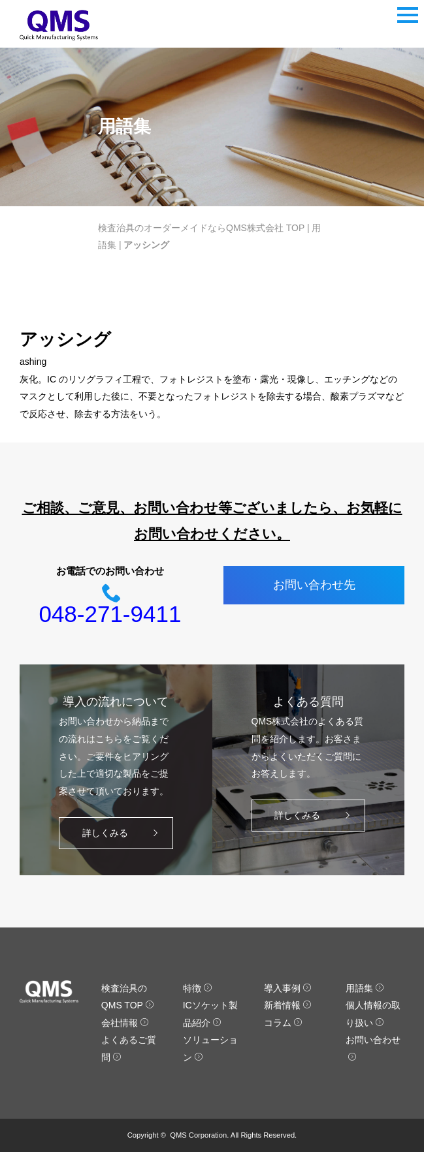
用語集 (365, 988)
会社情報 (125, 1023)
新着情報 (288, 1005)
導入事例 (288, 988)
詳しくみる (123, 833)
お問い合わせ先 (314, 584)
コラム (283, 1023)
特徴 (197, 988)
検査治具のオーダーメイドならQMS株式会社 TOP (201, 228)
